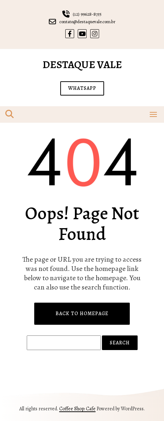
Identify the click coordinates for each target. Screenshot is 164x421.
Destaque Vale (82, 64)
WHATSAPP (82, 88)
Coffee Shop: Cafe (77, 408)
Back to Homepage (82, 313)
